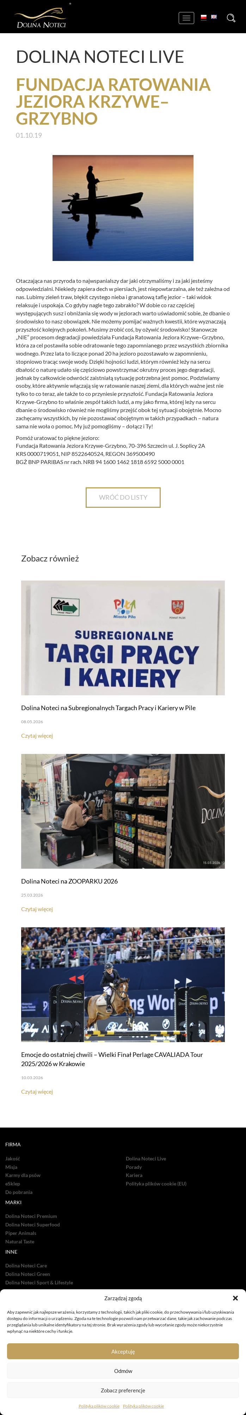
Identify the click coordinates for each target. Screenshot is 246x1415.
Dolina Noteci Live (146, 1158)
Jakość (12, 1158)
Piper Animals (20, 1233)
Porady (134, 1167)
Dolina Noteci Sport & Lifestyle (39, 1282)
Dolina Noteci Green (27, 1274)
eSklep (12, 1184)
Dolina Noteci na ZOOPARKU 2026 (69, 881)
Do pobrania (18, 1192)
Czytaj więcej (37, 735)
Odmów (123, 1371)
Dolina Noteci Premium (31, 1216)
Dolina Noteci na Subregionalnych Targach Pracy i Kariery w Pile (108, 708)
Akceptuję (123, 1351)
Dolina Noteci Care (26, 1265)
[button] (235, 1298)
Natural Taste (19, 1241)
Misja (11, 1167)
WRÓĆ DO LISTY (123, 497)
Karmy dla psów (23, 1175)
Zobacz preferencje (123, 1390)
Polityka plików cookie (99, 1406)
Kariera (134, 1175)
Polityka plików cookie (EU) (156, 1184)
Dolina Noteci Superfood (32, 1224)
